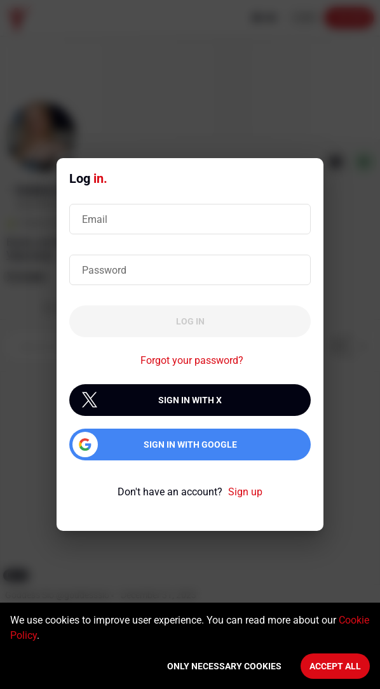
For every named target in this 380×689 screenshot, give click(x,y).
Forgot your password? (191, 360)
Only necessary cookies (224, 666)
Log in (190, 321)
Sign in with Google (190, 444)
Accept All (335, 666)
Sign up (245, 492)
